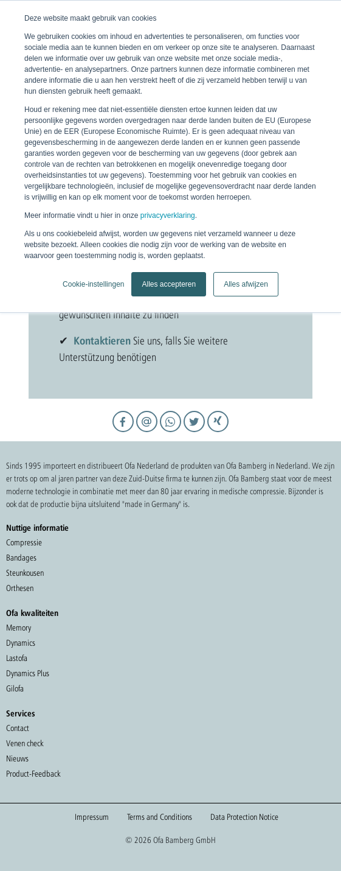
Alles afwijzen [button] (246, 284)
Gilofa (15, 688)
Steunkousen (25, 573)
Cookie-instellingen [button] (93, 284)
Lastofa (16, 658)
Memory (18, 627)
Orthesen (19, 588)
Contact (17, 728)
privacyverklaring (167, 215)
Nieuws (17, 758)
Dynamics (20, 643)
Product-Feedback (33, 773)
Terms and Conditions (159, 817)
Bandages (21, 557)
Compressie (24, 542)
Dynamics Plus (27, 673)
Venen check (24, 743)
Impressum (92, 817)
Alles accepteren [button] (169, 284)
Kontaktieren (102, 340)
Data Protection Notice (244, 817)
